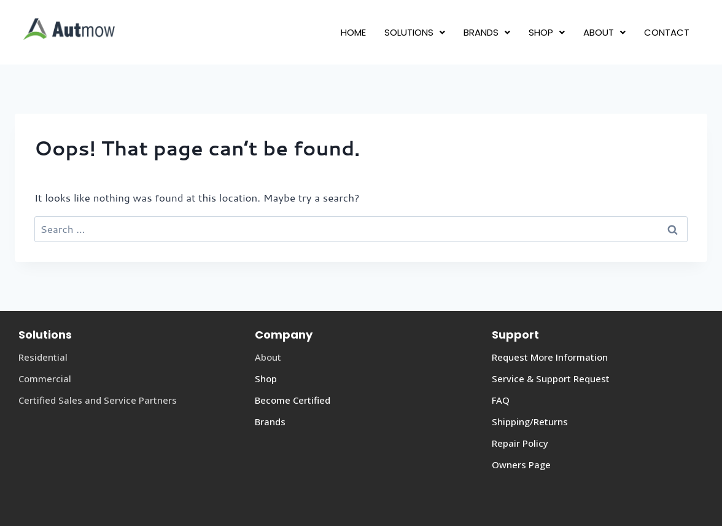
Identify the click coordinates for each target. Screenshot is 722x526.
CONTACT (666, 32)
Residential (43, 357)
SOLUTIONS (414, 32)
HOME (353, 32)
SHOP (547, 32)
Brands (270, 421)
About (268, 357)
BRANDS (487, 32)
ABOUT (604, 32)
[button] (414, 32)
